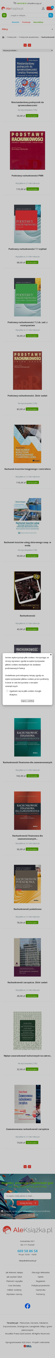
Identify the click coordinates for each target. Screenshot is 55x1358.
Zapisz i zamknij (27, 701)
